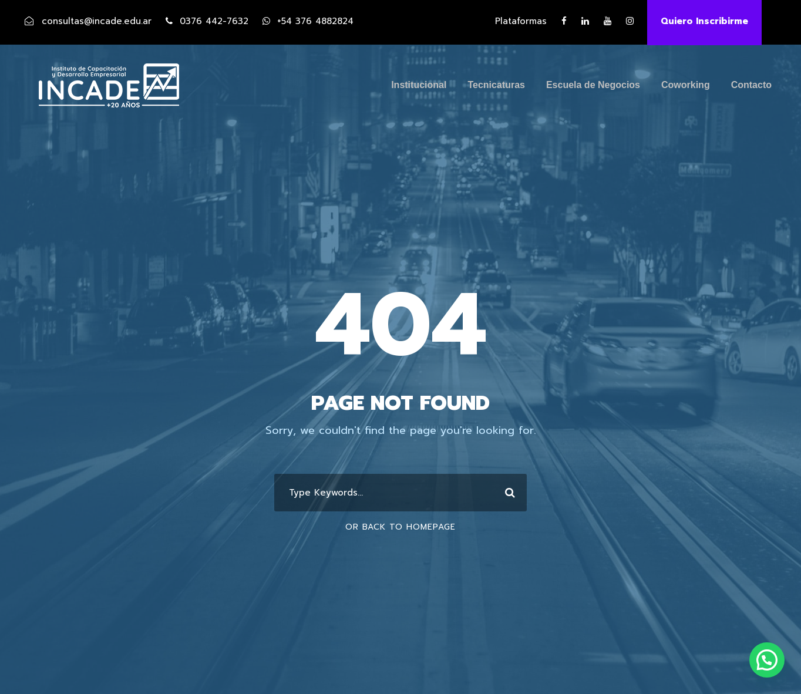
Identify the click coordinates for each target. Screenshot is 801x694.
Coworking (685, 85)
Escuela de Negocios (593, 85)
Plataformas (521, 21)
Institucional (418, 85)
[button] (767, 660)
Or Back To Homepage (400, 527)
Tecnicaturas (496, 85)
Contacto (751, 85)
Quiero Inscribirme (704, 21)
